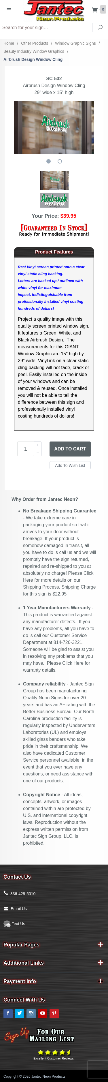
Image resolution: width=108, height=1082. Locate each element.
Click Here (73, 663)
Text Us (14, 923)
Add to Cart (70, 448)
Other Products (34, 43)
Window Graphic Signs (75, 43)
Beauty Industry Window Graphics (33, 51)
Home (8, 43)
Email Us (19, 908)
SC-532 (54, 78)
